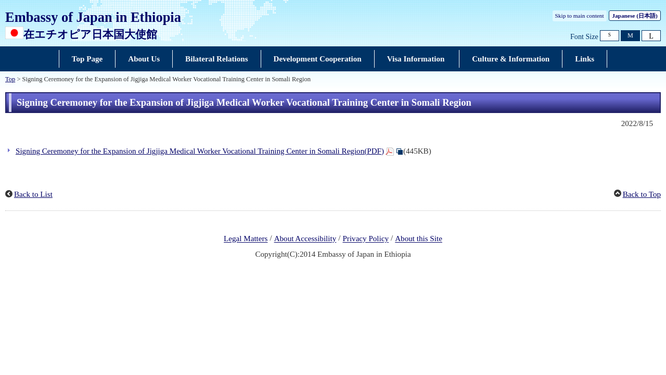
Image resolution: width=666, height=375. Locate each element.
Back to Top (642, 194)
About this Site (418, 239)
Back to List (33, 194)
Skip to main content (579, 15)
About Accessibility (305, 239)
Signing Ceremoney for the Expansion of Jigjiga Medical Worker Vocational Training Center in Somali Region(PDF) (200, 151)
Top (10, 79)
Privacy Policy (365, 239)
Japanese (634, 15)
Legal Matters (245, 239)
